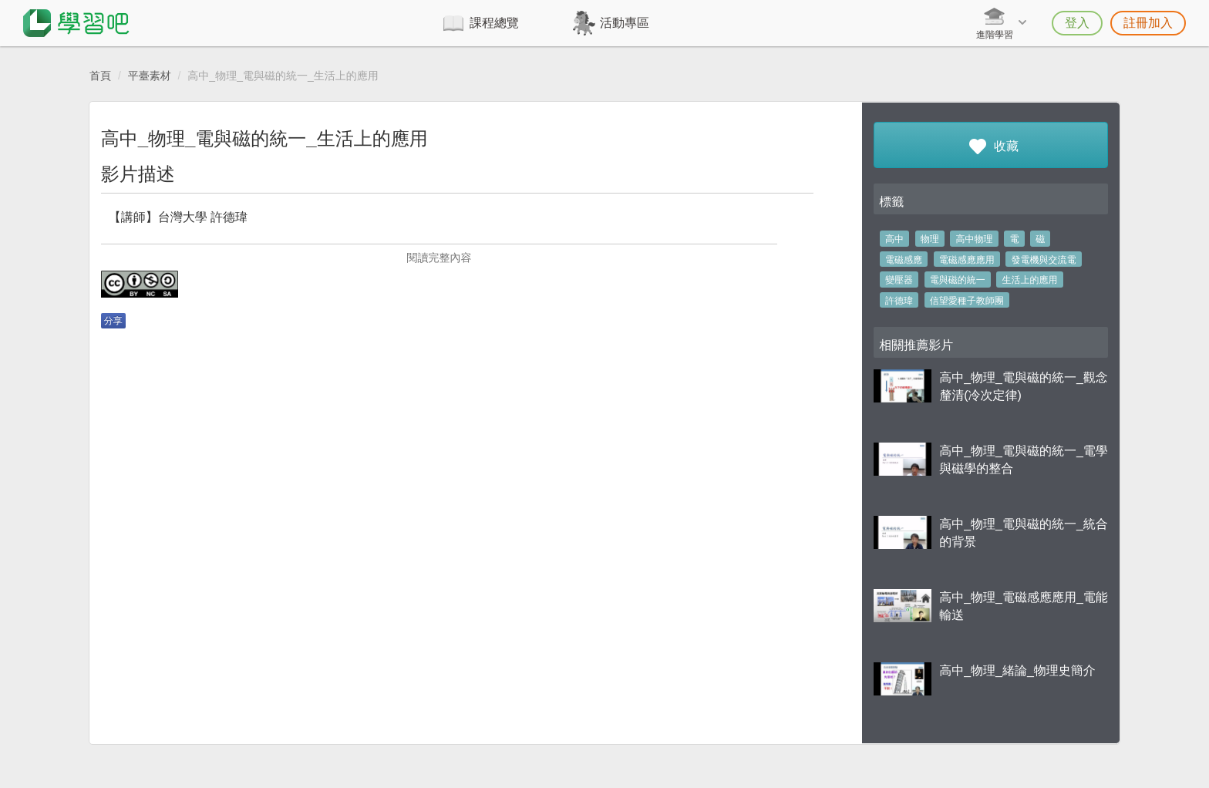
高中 (894, 239)
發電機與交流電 (1044, 259)
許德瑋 (899, 300)
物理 (930, 239)
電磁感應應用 (967, 259)
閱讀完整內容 (438, 257)
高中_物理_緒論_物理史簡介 (1017, 670)
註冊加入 (1148, 22)
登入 (1077, 22)
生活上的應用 (1030, 279)
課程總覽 (494, 22)
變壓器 (899, 279)
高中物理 (974, 239)
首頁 (100, 75)
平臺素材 (149, 75)
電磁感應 (903, 259)
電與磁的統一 (957, 279)
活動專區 (624, 22)
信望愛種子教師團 (967, 300)
